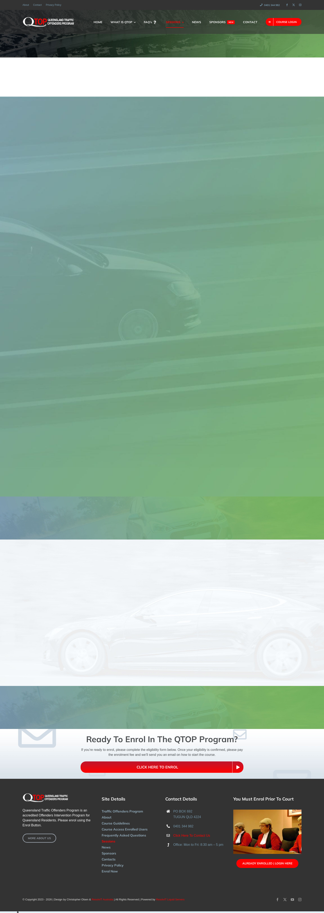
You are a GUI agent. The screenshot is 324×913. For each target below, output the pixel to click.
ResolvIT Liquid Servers (170, 899)
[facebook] (287, 5)
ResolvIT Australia (102, 899)
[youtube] (292, 899)
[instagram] (300, 5)
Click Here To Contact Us (191, 835)
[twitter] (293, 5)
